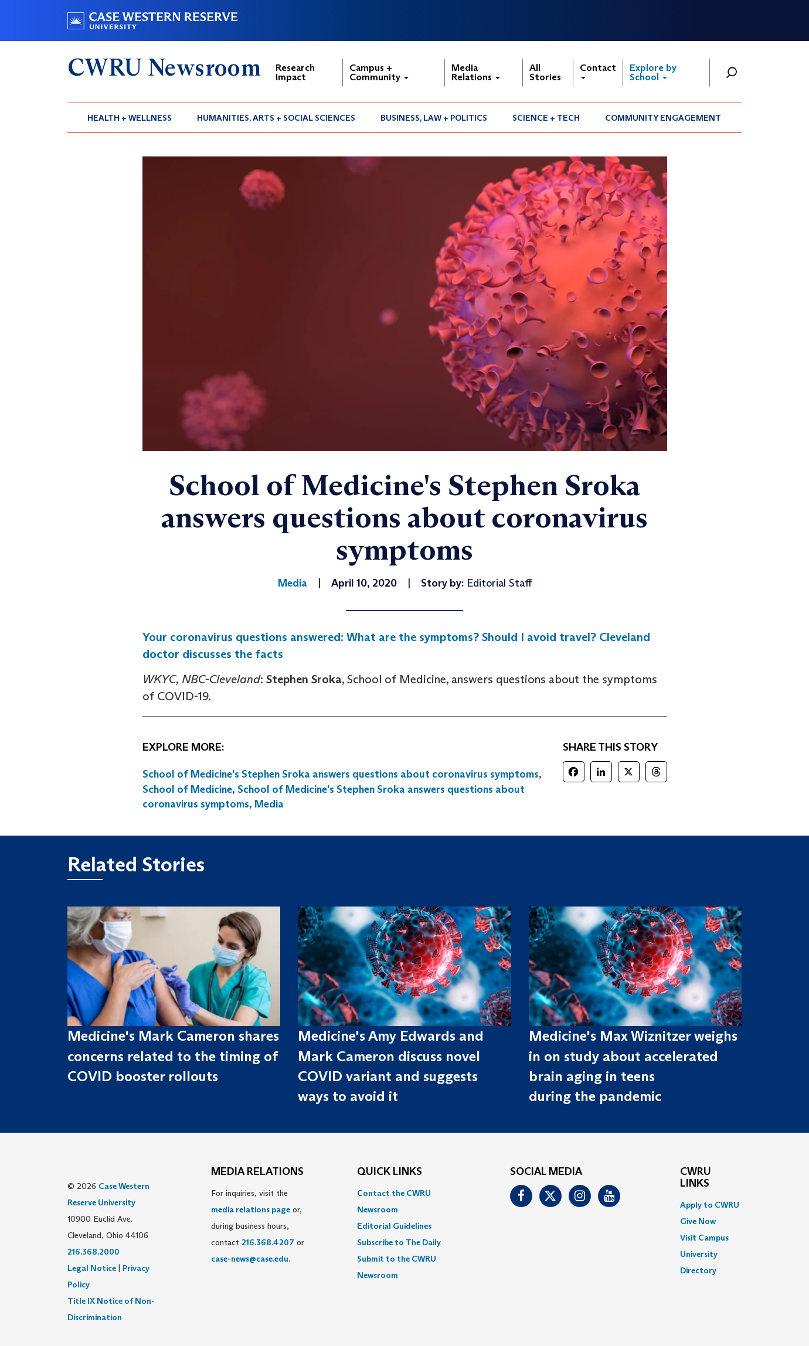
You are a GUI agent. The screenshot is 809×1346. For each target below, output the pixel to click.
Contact (598, 70)
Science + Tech (546, 118)
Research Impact (295, 72)
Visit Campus (704, 1237)
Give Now (698, 1221)
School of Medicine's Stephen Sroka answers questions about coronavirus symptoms (340, 774)
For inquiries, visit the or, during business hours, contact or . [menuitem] (257, 1226)
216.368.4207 (268, 1242)
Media (269, 804)
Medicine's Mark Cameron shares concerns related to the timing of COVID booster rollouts (173, 1056)
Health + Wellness (129, 118)
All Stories (545, 72)
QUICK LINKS (389, 1172)
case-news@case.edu (249, 1258)
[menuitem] (130, 117)
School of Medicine (187, 789)
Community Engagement (663, 118)
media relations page (250, 1209)
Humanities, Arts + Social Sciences (276, 118)
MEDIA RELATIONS (257, 1172)
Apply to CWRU (709, 1205)
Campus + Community (379, 72)
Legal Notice (91, 1268)
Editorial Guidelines (394, 1226)
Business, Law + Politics (433, 118)
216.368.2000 (93, 1251)
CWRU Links (695, 1178)
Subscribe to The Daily (399, 1242)
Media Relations (475, 72)
